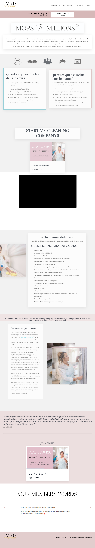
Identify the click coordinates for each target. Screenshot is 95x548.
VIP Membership (55, 5)
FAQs (76, 5)
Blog (88, 5)
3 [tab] (49, 527)
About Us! (82, 5)
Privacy (64, 537)
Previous (5, 508)
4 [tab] (52, 527)
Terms (58, 537)
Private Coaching (67, 5)
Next (90, 508)
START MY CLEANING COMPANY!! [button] (62, 14)
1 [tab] (43, 527)
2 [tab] (46, 527)
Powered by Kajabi (87, 543)
